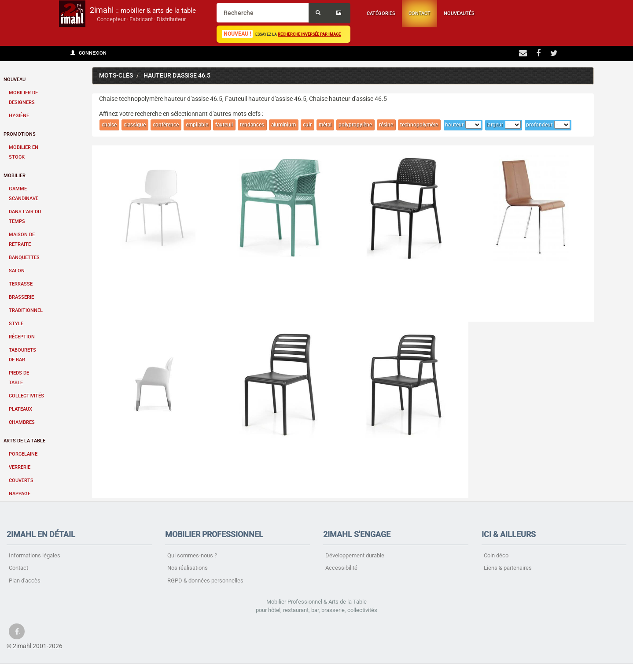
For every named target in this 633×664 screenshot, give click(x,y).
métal (325, 125)
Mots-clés (116, 75)
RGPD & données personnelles (205, 580)
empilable (197, 125)
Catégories (381, 13)
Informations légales (34, 555)
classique (135, 125)
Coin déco (496, 555)
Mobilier (15, 175)
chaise (109, 125)
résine (386, 125)
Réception (22, 337)
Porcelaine (23, 454)
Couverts (21, 480)
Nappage (19, 494)
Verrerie (19, 467)
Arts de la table (24, 441)
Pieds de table (19, 378)
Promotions (20, 134)
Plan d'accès (24, 580)
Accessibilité (341, 567)
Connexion (88, 53)
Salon (17, 271)
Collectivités (26, 396)
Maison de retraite (22, 239)
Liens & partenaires (508, 567)
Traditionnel (26, 310)
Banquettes (24, 257)
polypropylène (355, 125)
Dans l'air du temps (25, 216)
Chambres (22, 422)
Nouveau (15, 79)
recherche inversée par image (309, 34)
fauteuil (224, 125)
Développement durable (354, 555)
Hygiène (19, 116)
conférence (166, 125)
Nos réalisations (187, 567)
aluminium (283, 125)
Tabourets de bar (22, 355)
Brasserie (21, 297)
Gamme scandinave (23, 193)
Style (16, 323)
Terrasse (21, 284)
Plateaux (20, 409)
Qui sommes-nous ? (192, 555)
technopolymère (419, 125)
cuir (307, 125)
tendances (252, 125)
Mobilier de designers (23, 97)
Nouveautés (459, 13)
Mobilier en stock (23, 152)
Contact (420, 13)
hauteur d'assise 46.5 (177, 75)
